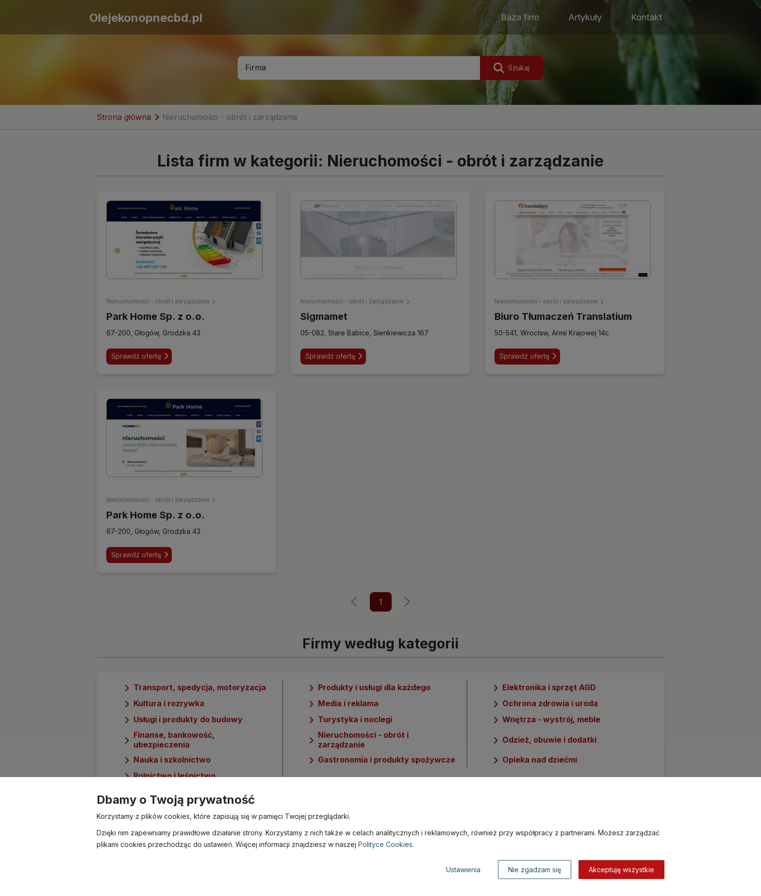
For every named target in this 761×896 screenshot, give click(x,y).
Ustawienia (463, 869)
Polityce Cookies (385, 844)
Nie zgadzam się (534, 869)
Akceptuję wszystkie (621, 869)
